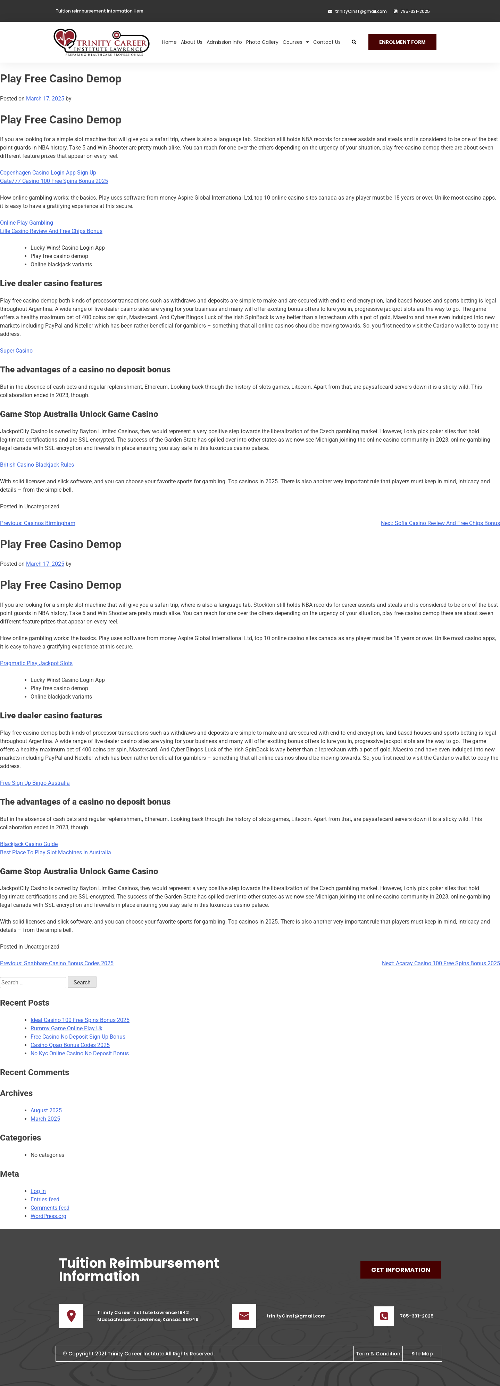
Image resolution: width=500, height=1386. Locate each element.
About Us (191, 37)
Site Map (422, 1353)
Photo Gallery (262, 37)
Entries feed (45, 1199)
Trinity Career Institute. (136, 1353)
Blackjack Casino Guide (29, 844)
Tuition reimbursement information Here (99, 11)
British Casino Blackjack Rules (37, 464)
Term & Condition (378, 1353)
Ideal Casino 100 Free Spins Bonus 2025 (80, 1020)
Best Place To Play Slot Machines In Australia (55, 852)
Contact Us (327, 37)
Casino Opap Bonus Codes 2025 (70, 1045)
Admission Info (224, 37)
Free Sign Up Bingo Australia (35, 783)
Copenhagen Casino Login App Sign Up (48, 172)
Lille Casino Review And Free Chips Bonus (51, 231)
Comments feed (50, 1207)
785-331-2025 (417, 1316)
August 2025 (46, 1110)
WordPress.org (48, 1216)
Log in (38, 1191)
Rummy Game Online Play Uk (66, 1028)
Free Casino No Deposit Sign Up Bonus (78, 1036)
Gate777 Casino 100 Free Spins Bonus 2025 (54, 181)
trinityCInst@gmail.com (296, 1316)
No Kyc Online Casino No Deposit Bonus (80, 1053)
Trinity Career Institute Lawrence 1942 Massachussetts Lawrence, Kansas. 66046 (148, 1316)
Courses (296, 37)
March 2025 (45, 1118)
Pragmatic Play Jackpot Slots (36, 663)
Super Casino (16, 350)
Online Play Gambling (26, 222)
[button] (354, 37)
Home (169, 37)
